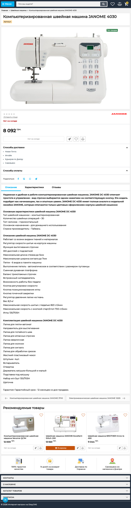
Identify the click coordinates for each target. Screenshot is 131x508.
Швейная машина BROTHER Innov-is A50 (106, 437)
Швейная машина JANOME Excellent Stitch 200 (64, 437)
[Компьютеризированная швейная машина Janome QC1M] (23, 423)
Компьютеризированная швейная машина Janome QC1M (21, 437)
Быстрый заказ (68, 139)
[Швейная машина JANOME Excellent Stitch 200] (65, 423)
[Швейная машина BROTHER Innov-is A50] (107, 423)
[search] (58, 4)
